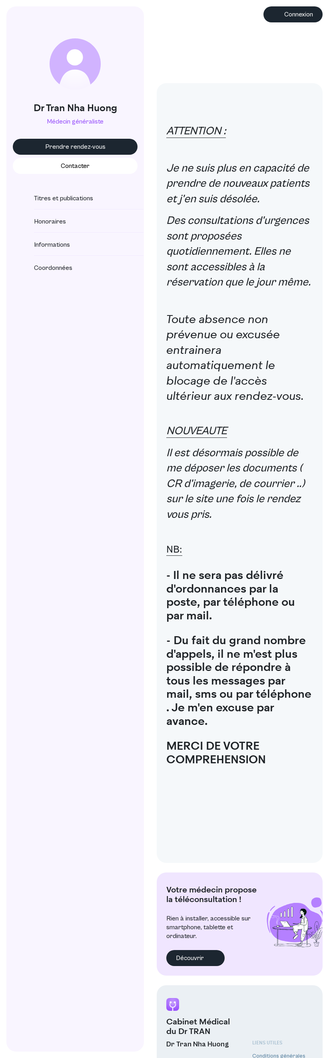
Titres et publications (56, 198)
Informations (45, 245)
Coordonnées (46, 268)
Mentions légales (273, 1024)
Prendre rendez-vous (70, 146)
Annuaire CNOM (272, 1035)
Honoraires (43, 221)
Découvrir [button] (185, 904)
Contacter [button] (70, 166)
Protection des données (282, 1013)
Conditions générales (278, 1002)
